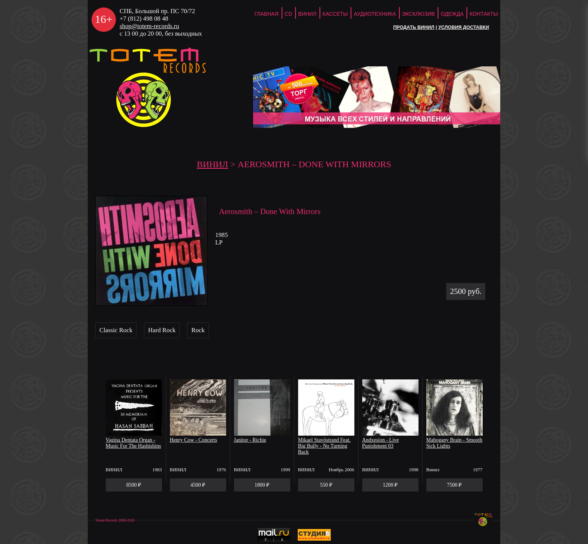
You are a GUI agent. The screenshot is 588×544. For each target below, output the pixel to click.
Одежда (452, 14)
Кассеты (335, 14)
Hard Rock (162, 330)
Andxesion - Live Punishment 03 (380, 443)
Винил (307, 14)
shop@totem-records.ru (149, 26)
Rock (197, 330)
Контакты (484, 14)
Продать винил (413, 27)
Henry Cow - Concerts (193, 440)
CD (288, 14)
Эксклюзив (418, 14)
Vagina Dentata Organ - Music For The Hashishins (133, 443)
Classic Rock (115, 330)
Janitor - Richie (250, 440)
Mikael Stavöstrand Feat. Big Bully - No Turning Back (324, 446)
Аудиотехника (375, 14)
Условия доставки (463, 27)
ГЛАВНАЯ (267, 14)
